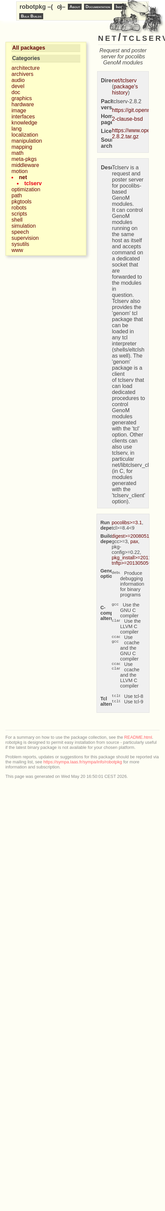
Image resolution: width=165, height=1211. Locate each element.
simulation (23, 226)
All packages (28, 48)
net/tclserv (124, 80)
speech (20, 232)
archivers (22, 74)
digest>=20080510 (132, 536)
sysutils (20, 244)
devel (17, 86)
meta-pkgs (24, 159)
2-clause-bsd (127, 119)
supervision (25, 238)
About (75, 6)
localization (24, 135)
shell (17, 220)
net (23, 177)
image (18, 110)
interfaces (23, 116)
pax (134, 541)
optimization (25, 189)
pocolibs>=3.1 (127, 522)
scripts (19, 214)
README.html (138, 737)
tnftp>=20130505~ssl (134, 563)
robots (18, 207)
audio (18, 80)
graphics (21, 98)
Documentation (98, 6)
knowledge (24, 122)
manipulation (26, 141)
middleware (25, 165)
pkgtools (21, 201)
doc (15, 92)
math (17, 153)
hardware (22, 104)
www (17, 250)
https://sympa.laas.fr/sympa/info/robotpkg (82, 761)
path (16, 195)
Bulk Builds (31, 16)
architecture (25, 68)
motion (19, 171)
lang (16, 129)
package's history (125, 89)
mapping (21, 147)
